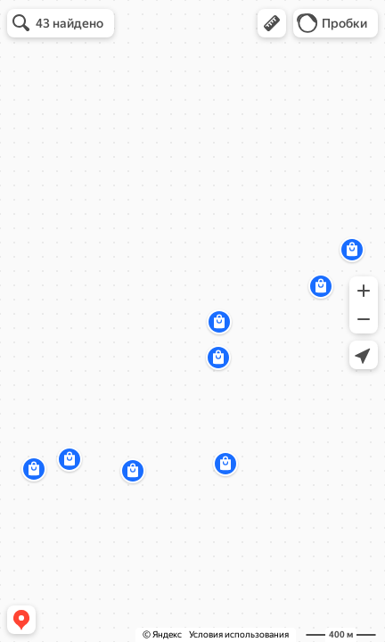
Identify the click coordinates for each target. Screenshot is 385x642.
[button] (272, 23)
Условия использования (239, 634)
